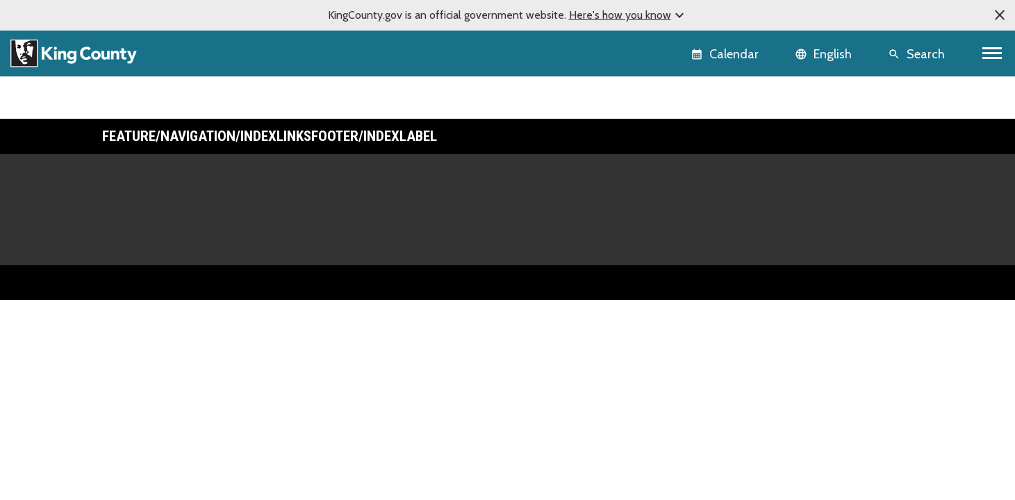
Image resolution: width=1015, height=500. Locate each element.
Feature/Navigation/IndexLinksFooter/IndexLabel (269, 136)
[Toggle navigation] (992, 53)
